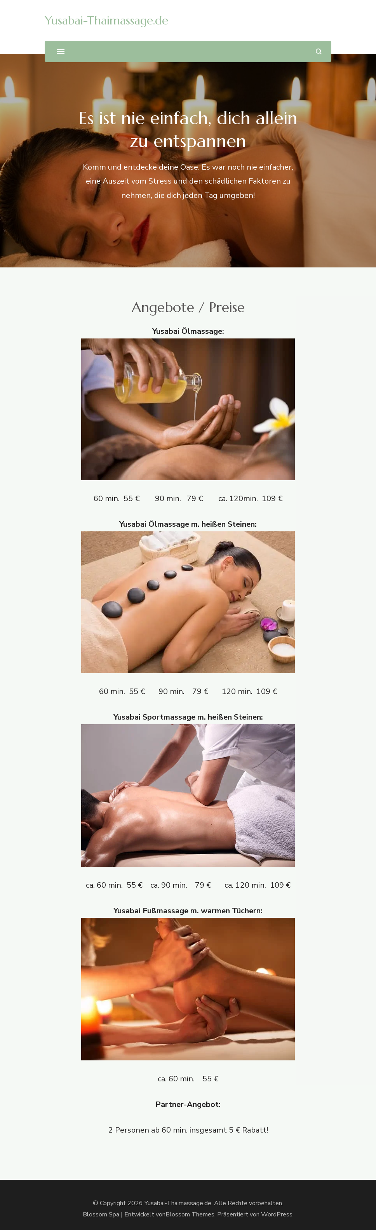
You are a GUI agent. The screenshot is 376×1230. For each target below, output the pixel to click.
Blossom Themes (189, 1214)
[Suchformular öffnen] (318, 51)
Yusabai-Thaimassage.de (106, 20)
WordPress (276, 1214)
